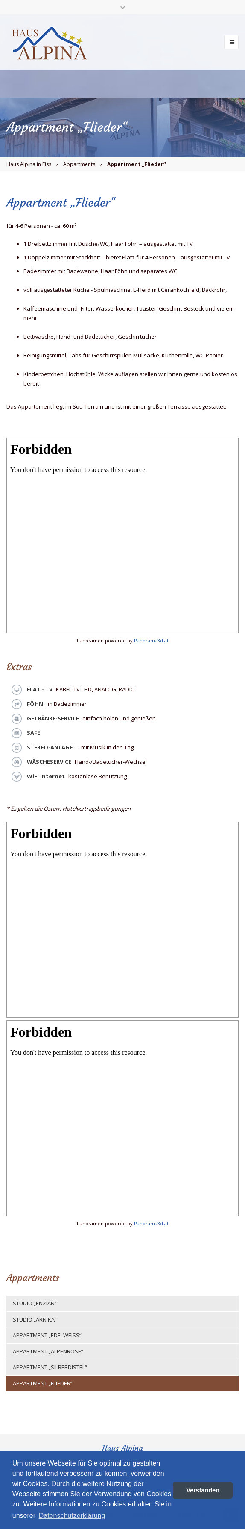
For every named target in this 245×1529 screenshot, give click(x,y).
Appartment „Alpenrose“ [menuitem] (48, 1351)
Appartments (79, 164)
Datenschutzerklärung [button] (72, 1515)
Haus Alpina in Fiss (28, 164)
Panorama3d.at (151, 640)
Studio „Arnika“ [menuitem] (35, 1319)
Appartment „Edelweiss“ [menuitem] (47, 1335)
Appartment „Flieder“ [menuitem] (43, 1383)
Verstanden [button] (202, 1490)
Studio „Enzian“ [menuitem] (35, 1303)
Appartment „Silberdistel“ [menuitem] (50, 1367)
